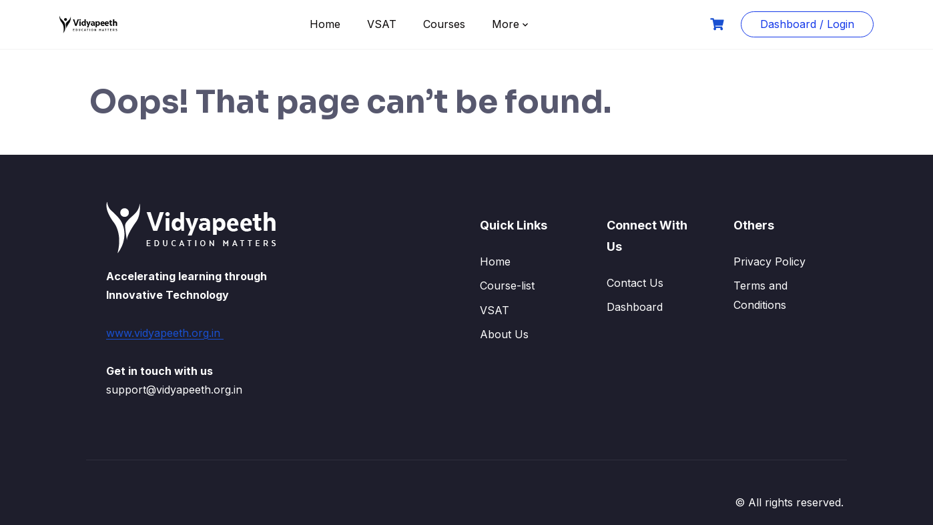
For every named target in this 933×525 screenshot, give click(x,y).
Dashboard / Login (807, 24)
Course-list (507, 285)
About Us (504, 334)
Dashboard (635, 307)
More (505, 24)
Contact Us (635, 283)
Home (325, 24)
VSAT (381, 24)
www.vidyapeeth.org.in (165, 333)
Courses (444, 24)
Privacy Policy (769, 261)
